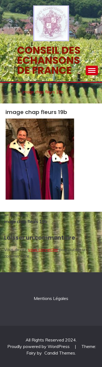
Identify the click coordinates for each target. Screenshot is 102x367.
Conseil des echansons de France (49, 60)
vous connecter (43, 249)
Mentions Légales (51, 298)
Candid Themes (59, 353)
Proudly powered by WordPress (39, 346)
